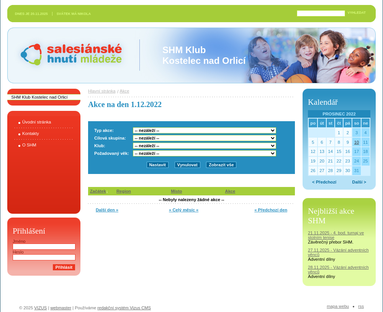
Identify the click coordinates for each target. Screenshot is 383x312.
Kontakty (30, 133)
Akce (124, 91)
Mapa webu (338, 306)
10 (356, 142)
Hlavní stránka (102, 91)
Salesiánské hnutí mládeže (67, 55)
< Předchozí (324, 182)
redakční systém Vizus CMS (124, 308)
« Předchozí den (270, 210)
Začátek (98, 191)
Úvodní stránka (36, 122)
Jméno (19, 241)
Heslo (18, 252)
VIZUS (40, 308)
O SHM (29, 145)
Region (123, 191)
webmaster (60, 308)
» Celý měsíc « (183, 210)
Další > (359, 182)
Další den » (107, 210)
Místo (176, 191)
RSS (361, 306)
